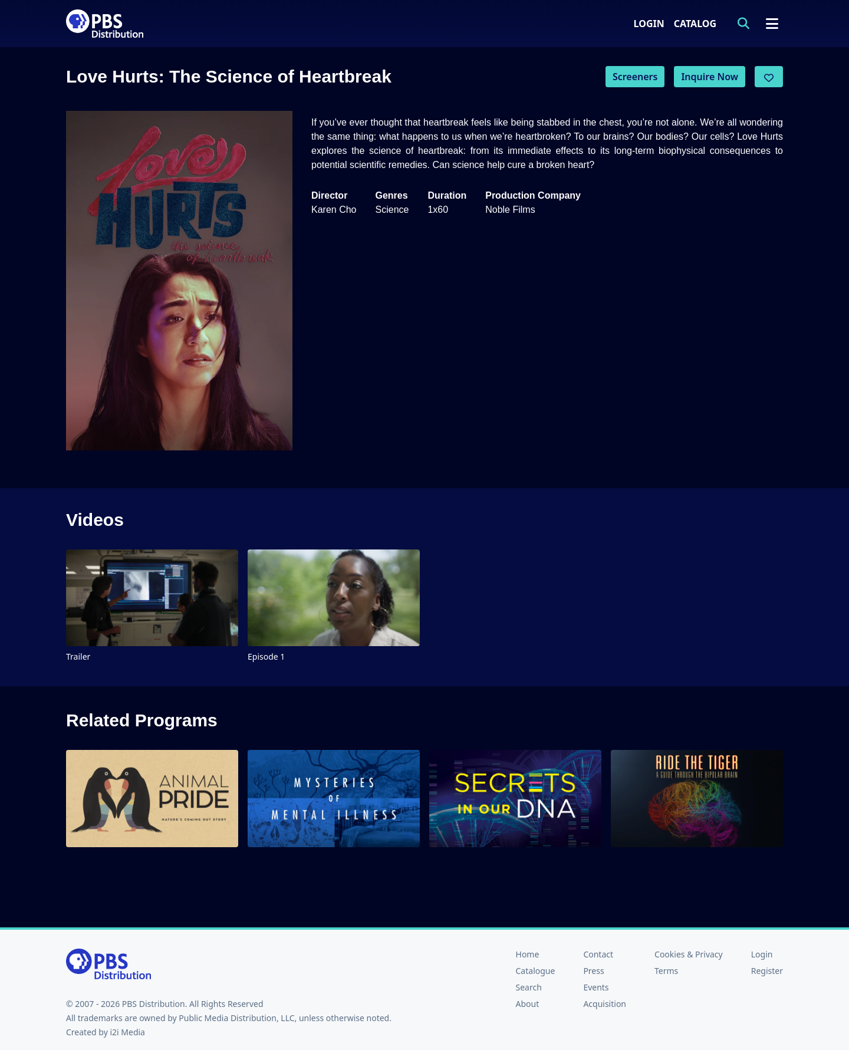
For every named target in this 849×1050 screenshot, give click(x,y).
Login (649, 23)
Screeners (635, 76)
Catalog (695, 23)
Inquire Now (709, 76)
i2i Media (127, 1032)
